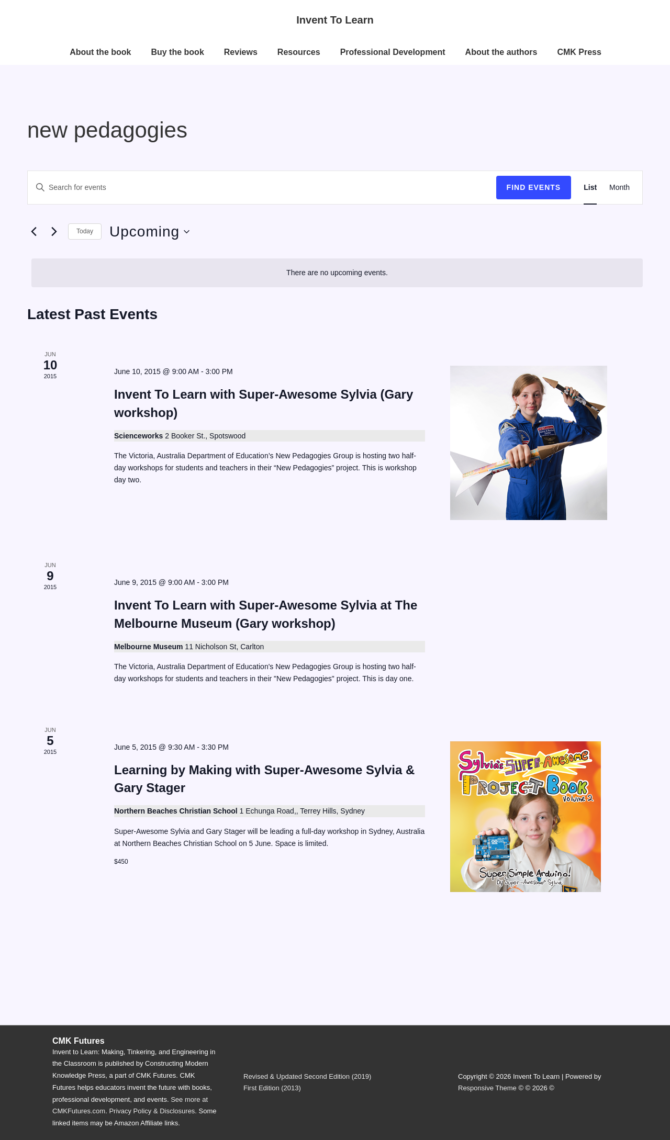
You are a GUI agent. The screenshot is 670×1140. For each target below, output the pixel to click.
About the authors (501, 52)
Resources (298, 52)
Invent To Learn (334, 20)
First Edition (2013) (272, 1088)
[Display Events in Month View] (619, 187)
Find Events (534, 187)
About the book (100, 52)
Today (84, 231)
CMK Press (579, 52)
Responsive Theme (487, 1088)
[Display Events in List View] (590, 187)
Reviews (241, 52)
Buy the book (177, 52)
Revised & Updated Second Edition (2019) (307, 1076)
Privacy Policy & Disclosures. (153, 1111)
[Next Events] (54, 231)
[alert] (337, 272)
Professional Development (392, 52)
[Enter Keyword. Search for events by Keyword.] (262, 187)
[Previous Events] (33, 231)
